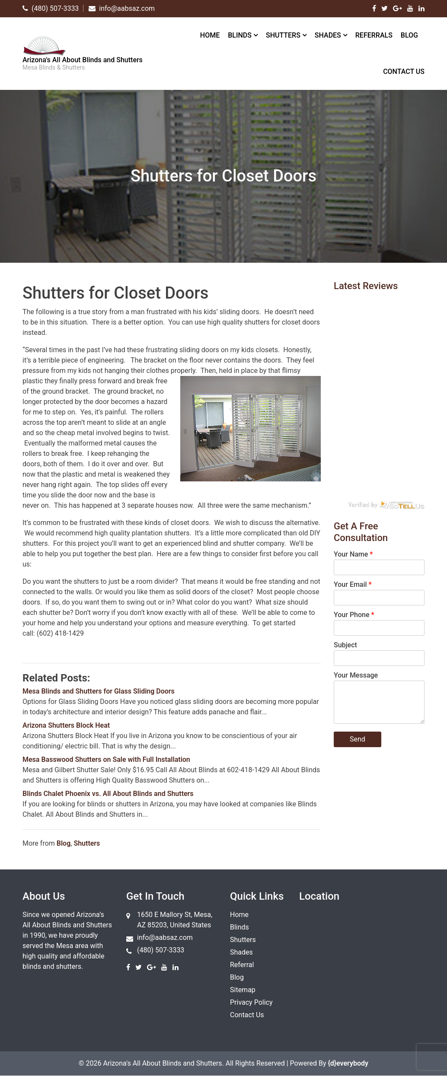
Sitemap (242, 990)
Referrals (374, 35)
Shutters (283, 35)
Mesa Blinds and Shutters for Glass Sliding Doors (98, 691)
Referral (242, 965)
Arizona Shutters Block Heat (66, 725)
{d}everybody (348, 1063)
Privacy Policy (251, 1002)
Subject (345, 645)
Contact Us (404, 71)
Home (210, 35)
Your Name (353, 554)
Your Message (356, 675)
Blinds (240, 35)
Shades (328, 35)
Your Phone (354, 615)
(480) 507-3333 (160, 950)
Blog (409, 35)
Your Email (353, 584)
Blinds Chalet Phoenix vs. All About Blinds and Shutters (108, 793)
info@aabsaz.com (165, 937)
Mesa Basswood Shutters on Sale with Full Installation (106, 759)
